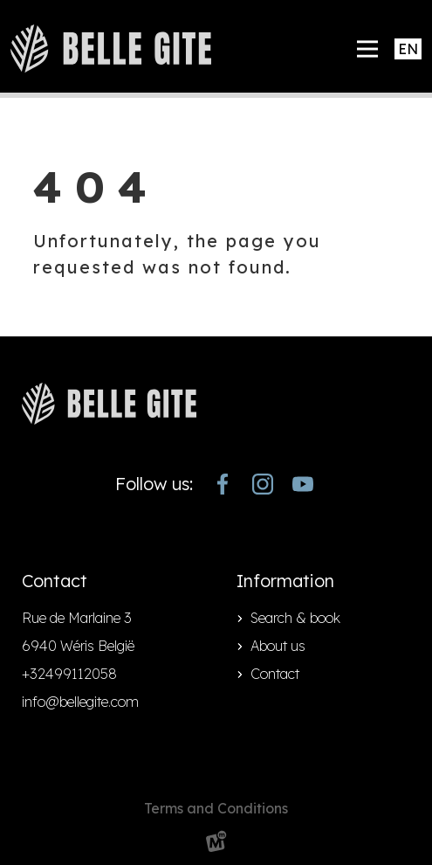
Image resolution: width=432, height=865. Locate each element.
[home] (110, 48)
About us (277, 645)
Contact (274, 673)
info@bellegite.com (80, 701)
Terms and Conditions (216, 808)
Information (285, 581)
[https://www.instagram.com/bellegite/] (263, 484)
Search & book (295, 617)
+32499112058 (69, 673)
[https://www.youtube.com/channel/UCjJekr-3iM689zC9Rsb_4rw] (303, 484)
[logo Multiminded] (216, 844)
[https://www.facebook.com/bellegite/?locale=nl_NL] (223, 484)
